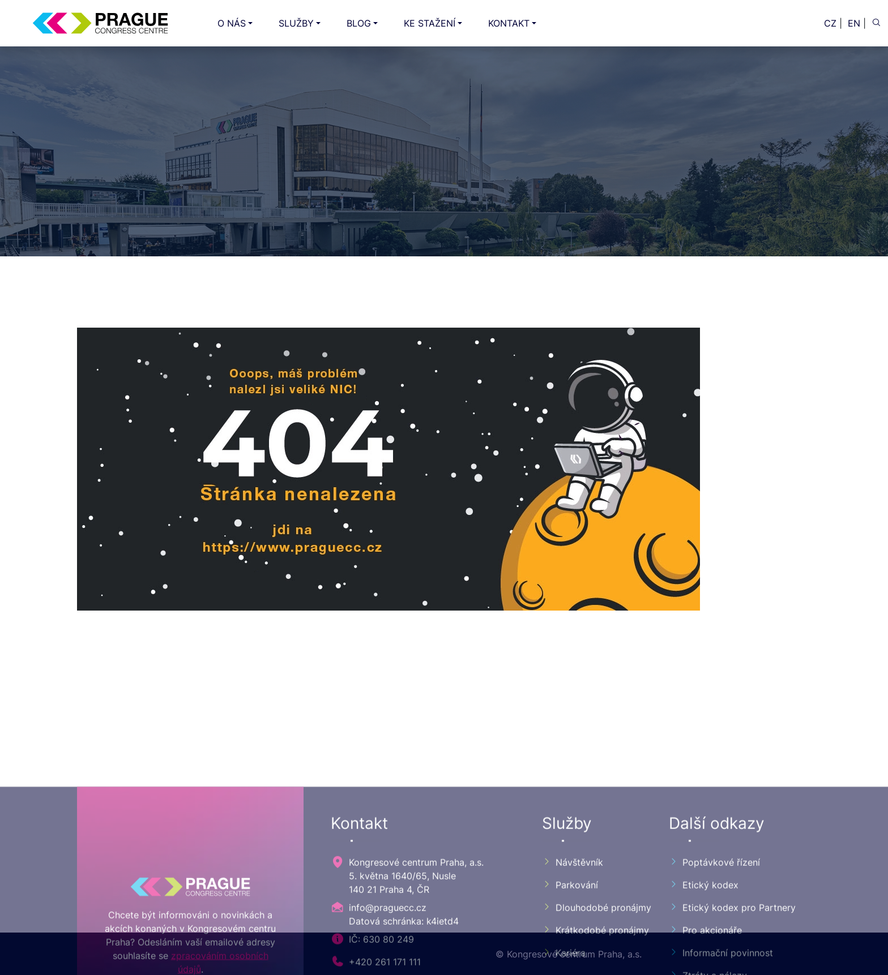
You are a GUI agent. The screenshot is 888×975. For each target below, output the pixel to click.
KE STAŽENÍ (429, 23)
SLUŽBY (296, 23)
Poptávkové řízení (714, 958)
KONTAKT (509, 23)
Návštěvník (572, 958)
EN (854, 23)
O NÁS (231, 23)
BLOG (359, 23)
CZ (830, 23)
